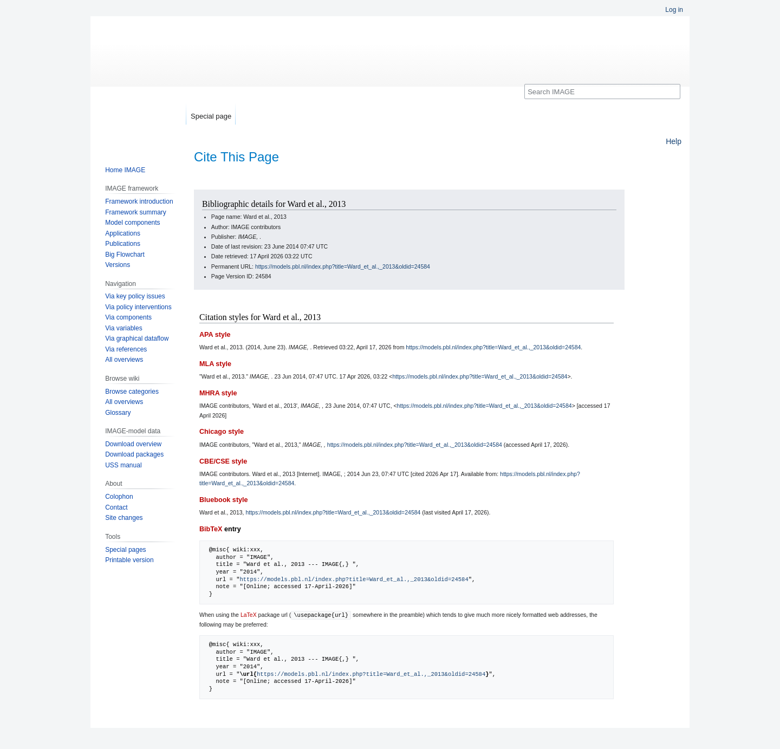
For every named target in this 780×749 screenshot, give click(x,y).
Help (673, 141)
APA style (214, 334)
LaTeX (248, 614)
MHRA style (218, 393)
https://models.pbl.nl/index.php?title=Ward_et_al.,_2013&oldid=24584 (342, 266)
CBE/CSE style (223, 461)
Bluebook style (223, 500)
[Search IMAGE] (602, 91)
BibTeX (210, 529)
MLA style (215, 364)
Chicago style (221, 431)
